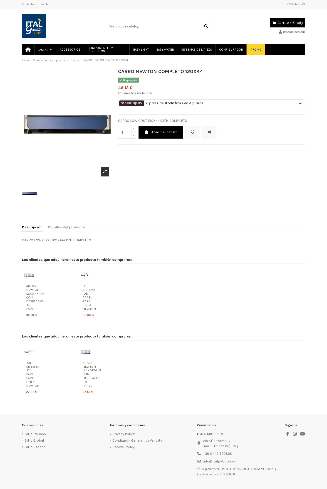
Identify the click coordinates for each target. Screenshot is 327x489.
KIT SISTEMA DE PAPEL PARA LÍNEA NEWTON (89, 297)
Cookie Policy (123, 447)
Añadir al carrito (161, 132)
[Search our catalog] (206, 26)
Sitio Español (36, 447)
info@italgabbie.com (220, 461)
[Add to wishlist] (192, 132)
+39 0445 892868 (217, 453)
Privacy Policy (123, 434)
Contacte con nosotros (36, 4)
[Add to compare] (209, 132)
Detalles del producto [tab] (66, 227)
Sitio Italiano (35, 434)
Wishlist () (295, 4)
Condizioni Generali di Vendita (137, 440)
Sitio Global (34, 440)
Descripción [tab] (32, 227)
